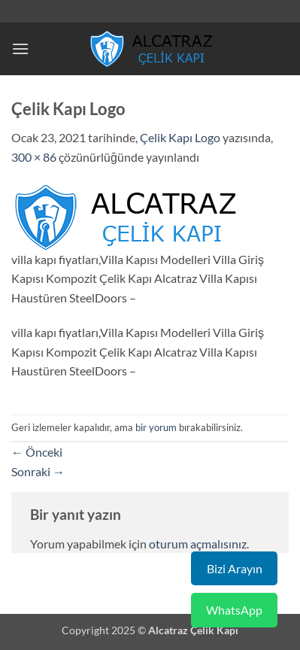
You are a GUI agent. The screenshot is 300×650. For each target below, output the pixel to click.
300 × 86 (33, 157)
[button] (20, 48)
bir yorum (156, 427)
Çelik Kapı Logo (180, 137)
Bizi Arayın (234, 568)
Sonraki (38, 471)
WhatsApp (234, 610)
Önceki (36, 452)
